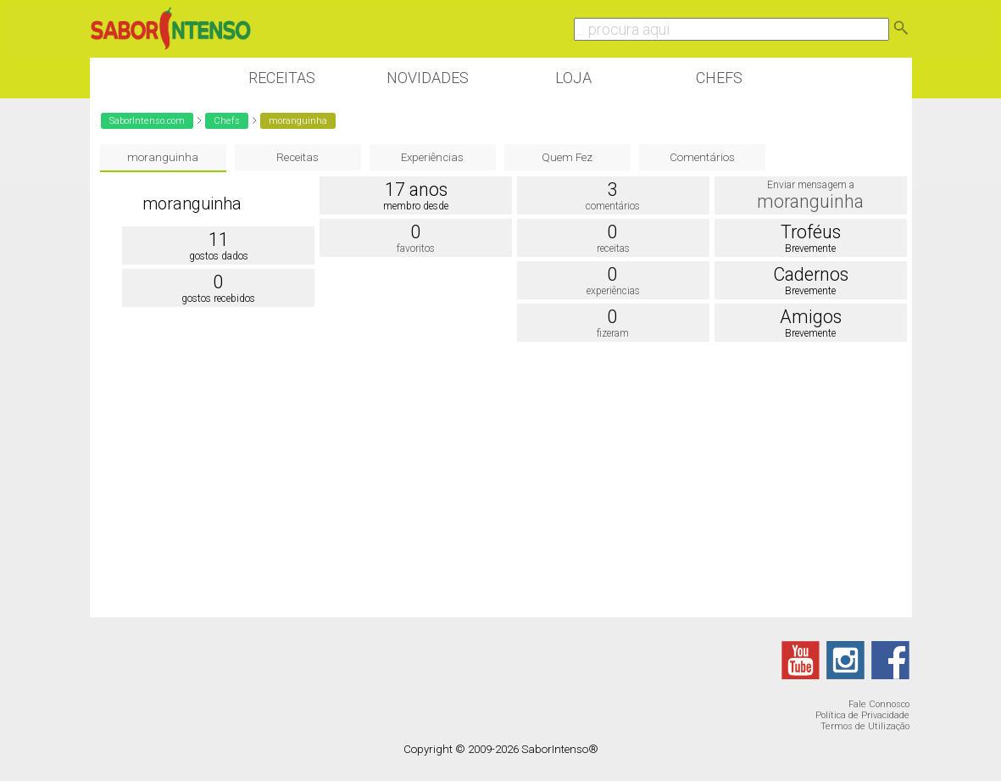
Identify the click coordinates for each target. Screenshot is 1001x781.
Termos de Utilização (864, 726)
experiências (613, 291)
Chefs (719, 77)
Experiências (432, 157)
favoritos (416, 248)
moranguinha (162, 157)
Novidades (427, 77)
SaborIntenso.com (147, 120)
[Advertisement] (501, 481)
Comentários (702, 157)
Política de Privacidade (862, 715)
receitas (613, 248)
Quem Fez (567, 157)
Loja (573, 77)
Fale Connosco (878, 704)
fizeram (613, 333)
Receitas (281, 77)
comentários (613, 206)
